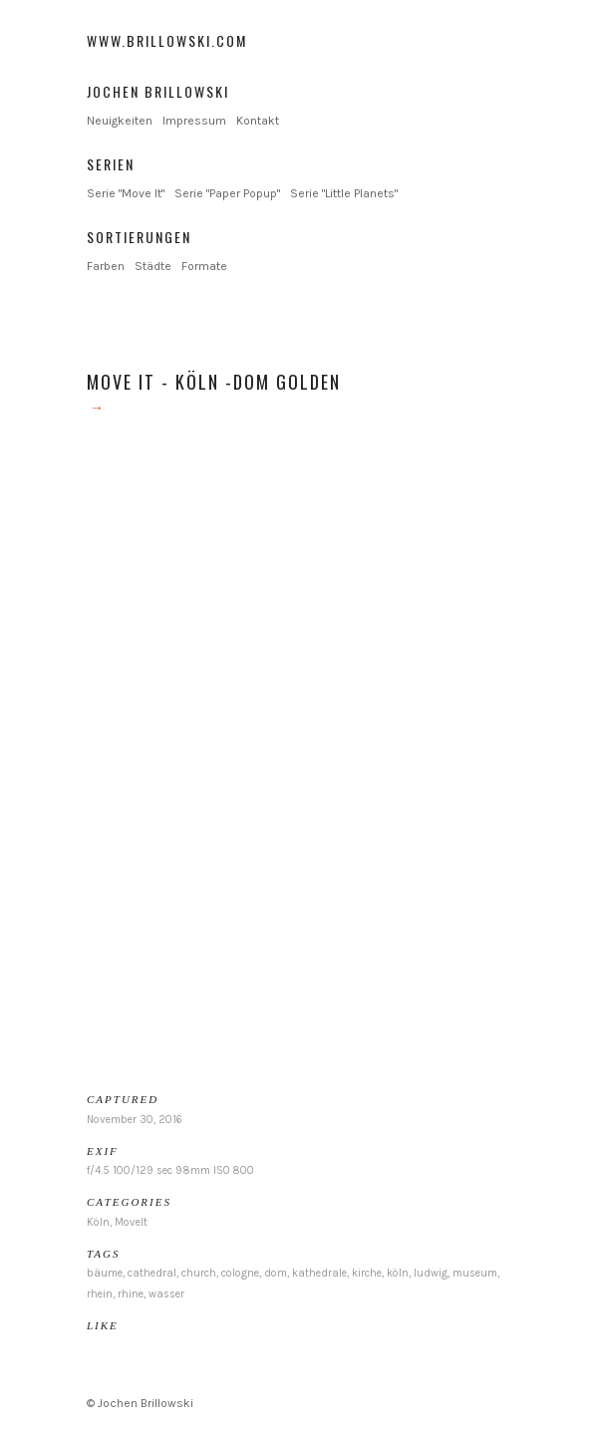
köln (398, 1273)
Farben (106, 266)
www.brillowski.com (167, 40)
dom (275, 1273)
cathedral (152, 1273)
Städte (153, 266)
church (198, 1273)
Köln (98, 1222)
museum (474, 1273)
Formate (204, 266)
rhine (131, 1294)
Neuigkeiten (119, 121)
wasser (166, 1294)
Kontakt (257, 121)
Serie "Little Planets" (344, 193)
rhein (100, 1294)
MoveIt (131, 1222)
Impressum (194, 121)
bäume (105, 1273)
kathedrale (319, 1273)
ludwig (430, 1273)
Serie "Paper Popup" (227, 193)
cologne (240, 1273)
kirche (367, 1273)
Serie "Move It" (125, 193)
